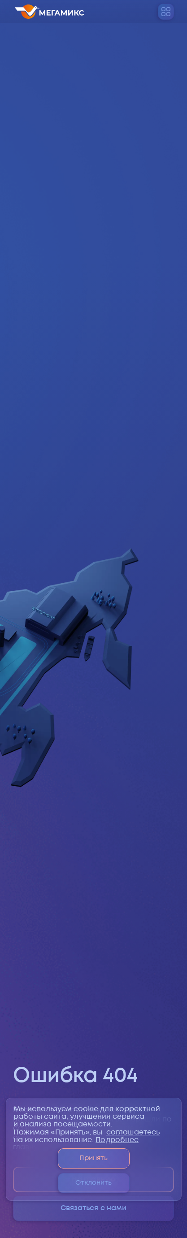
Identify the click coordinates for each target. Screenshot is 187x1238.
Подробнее (117, 1140)
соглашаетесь (133, 1132)
